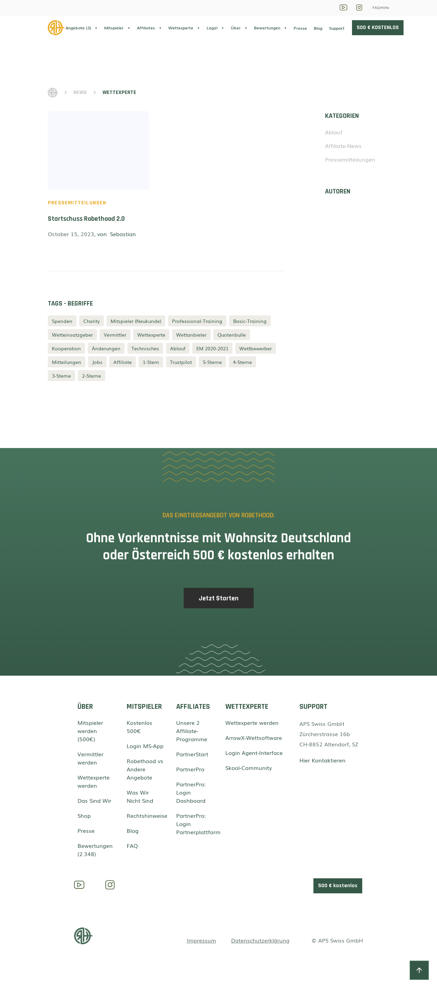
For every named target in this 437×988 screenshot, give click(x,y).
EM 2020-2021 (212, 348)
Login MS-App (145, 746)
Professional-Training (197, 320)
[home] (57, 27)
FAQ (132, 845)
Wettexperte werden (93, 781)
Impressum (201, 940)
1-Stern (151, 361)
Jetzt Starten (219, 603)
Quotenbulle (231, 334)
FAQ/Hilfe (380, 7)
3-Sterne (61, 375)
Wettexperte (151, 334)
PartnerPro (190, 769)
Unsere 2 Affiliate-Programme (191, 730)
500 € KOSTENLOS (378, 27)
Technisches (145, 348)
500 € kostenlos (337, 885)
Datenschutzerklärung (260, 940)
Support (336, 28)
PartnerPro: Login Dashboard (191, 792)
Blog (318, 28)
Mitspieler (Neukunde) (136, 320)
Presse (300, 28)
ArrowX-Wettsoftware (253, 737)
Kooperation (66, 348)
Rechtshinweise (145, 815)
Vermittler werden (90, 758)
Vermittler (115, 334)
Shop (84, 815)
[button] (82, 27)
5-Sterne (212, 361)
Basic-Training (250, 320)
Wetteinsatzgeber (72, 334)
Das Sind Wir (94, 800)
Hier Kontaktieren (322, 760)
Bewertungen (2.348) (95, 849)
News (80, 92)
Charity (91, 320)
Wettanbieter (191, 334)
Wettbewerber (255, 348)
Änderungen (106, 348)
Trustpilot (181, 361)
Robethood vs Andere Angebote (145, 769)
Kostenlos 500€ (139, 726)
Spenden (62, 320)
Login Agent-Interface (254, 752)
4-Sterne (242, 361)
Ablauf (177, 348)
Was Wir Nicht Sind (140, 796)
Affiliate (122, 361)
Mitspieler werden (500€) (90, 730)
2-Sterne (91, 375)
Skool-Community (248, 767)
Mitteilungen (66, 361)
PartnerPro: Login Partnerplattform (194, 823)
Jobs (97, 361)
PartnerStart (192, 754)
